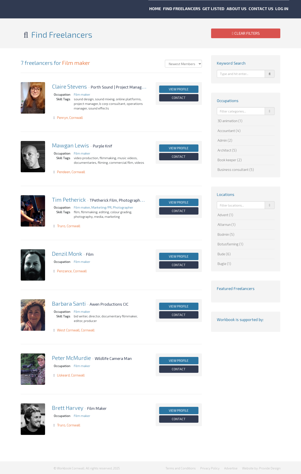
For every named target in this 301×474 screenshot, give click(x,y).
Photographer (123, 207)
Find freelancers (146, 9)
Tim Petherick (69, 199)
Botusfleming (230, 244)
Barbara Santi (69, 303)
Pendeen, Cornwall (71, 172)
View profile (179, 89)
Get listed (187, 9)
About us (220, 9)
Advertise (231, 467)
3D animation (230, 121)
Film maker (76, 62)
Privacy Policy (210, 467)
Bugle (224, 263)
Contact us (253, 9)
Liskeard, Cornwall (71, 375)
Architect (227, 150)
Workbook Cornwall (30, 9)
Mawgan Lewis (70, 145)
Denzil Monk (67, 253)
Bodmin (226, 234)
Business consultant (236, 169)
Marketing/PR (101, 207)
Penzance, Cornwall (72, 271)
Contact (179, 98)
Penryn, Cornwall (70, 117)
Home (110, 9)
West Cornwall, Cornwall (76, 330)
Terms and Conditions (181, 467)
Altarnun (226, 224)
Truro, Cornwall (68, 226)
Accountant (229, 131)
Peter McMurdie (71, 357)
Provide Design (270, 467)
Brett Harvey (67, 407)
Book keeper (230, 160)
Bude (224, 254)
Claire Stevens (69, 86)
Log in (284, 9)
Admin (225, 140)
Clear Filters (246, 33)
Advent (225, 215)
